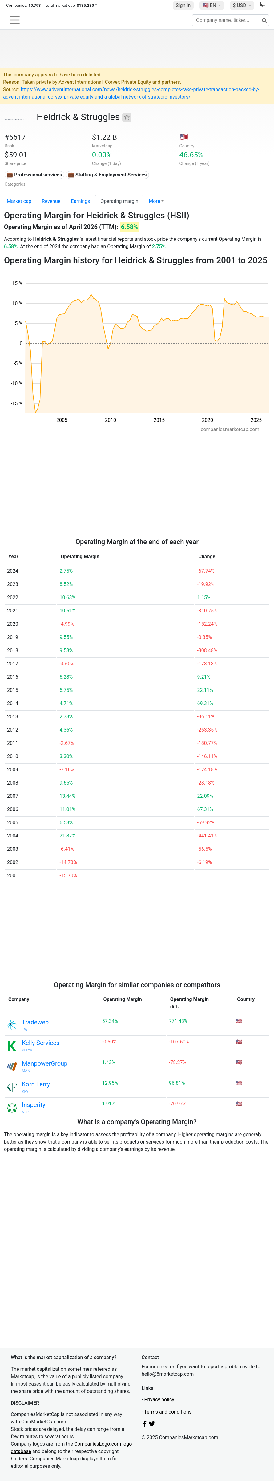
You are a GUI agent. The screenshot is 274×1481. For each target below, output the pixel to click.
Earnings (80, 201)
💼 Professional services (34, 175)
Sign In (183, 5)
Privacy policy (159, 1399)
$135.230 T (87, 5)
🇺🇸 (210, 5)
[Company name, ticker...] (230, 20)
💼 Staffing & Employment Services (107, 175)
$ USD (240, 5)
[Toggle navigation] (15, 20)
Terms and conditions (167, 1412)
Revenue (51, 201)
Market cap (19, 201)
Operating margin (119, 201)
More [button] (154, 201)
